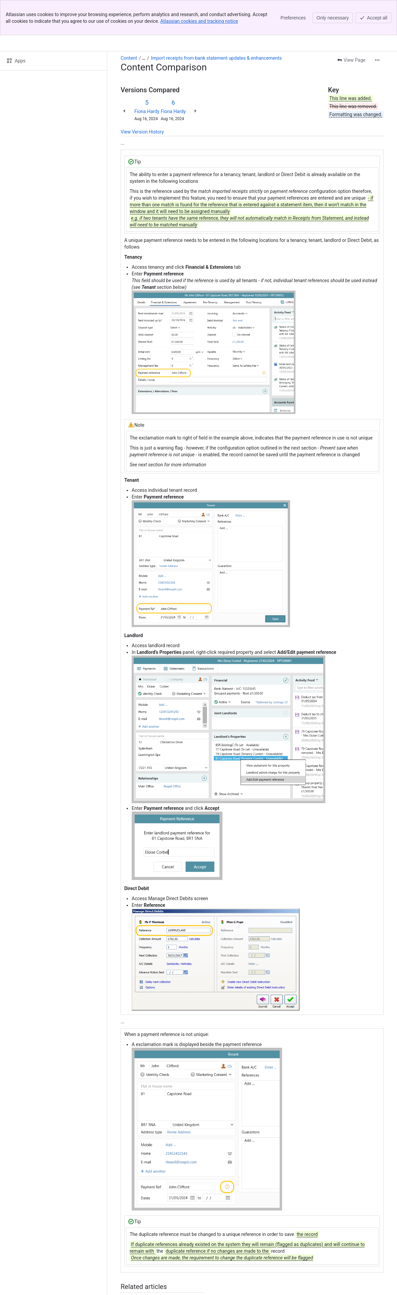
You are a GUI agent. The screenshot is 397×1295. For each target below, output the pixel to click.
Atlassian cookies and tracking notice (199, 21)
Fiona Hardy (146, 76)
